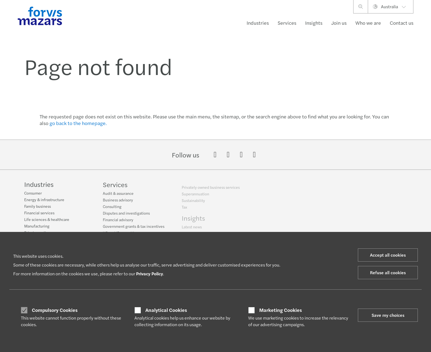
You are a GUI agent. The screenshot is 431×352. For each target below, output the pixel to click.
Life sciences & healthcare (46, 223)
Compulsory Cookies (55, 309)
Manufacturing (36, 229)
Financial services (39, 216)
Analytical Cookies (166, 309)
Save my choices (388, 315)
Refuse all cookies (388, 272)
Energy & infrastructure (44, 203)
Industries (258, 22)
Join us (339, 22)
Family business (37, 209)
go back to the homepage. (78, 123)
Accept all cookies (388, 255)
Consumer (33, 196)
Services (287, 22)
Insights (313, 22)
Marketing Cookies (280, 309)
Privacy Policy (149, 273)
